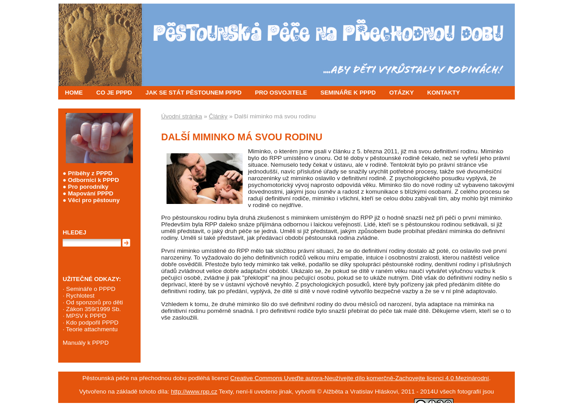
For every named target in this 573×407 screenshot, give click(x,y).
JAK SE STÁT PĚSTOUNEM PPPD (193, 92)
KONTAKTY (443, 92)
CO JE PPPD (114, 92)
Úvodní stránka (181, 116)
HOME (74, 92)
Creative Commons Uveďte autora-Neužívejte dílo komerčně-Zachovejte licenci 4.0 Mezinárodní (359, 378)
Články (218, 116)
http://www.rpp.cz (194, 391)
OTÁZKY (401, 92)
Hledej (74, 232)
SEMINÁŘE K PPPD (348, 92)
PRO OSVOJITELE (281, 92)
